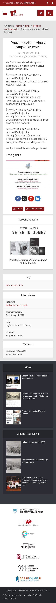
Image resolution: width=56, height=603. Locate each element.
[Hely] (40, 13)
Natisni (17, 208)
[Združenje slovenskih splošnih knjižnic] (28, 557)
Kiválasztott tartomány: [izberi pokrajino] (19, 2)
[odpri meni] (5, 13)
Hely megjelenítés (14, 285)
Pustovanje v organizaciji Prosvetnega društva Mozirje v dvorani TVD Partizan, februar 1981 (34, 481)
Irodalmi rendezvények (16, 305)
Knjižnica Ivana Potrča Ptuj (34, 56)
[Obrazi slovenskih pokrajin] (28, 568)
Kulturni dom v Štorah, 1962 (33, 442)
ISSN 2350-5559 (9, 598)
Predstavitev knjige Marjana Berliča (33, 412)
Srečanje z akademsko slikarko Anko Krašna (35, 377)
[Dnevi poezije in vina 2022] (28, 175)
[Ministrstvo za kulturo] (28, 511)
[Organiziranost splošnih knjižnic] (28, 522)
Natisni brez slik (34, 208)
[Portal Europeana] (28, 534)
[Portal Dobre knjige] (28, 579)
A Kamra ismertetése (12, 595)
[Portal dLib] (28, 546)
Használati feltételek (32, 595)
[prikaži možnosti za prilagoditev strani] (47, 2)
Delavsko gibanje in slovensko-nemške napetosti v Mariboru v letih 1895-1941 (35, 396)
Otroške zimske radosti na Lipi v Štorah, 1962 (35, 461)
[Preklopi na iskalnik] (49, 13)
